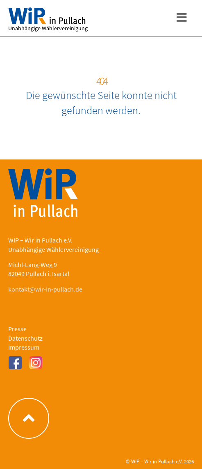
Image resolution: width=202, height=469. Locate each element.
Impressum (23, 347)
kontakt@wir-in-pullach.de (45, 289)
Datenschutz (25, 338)
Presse (17, 329)
